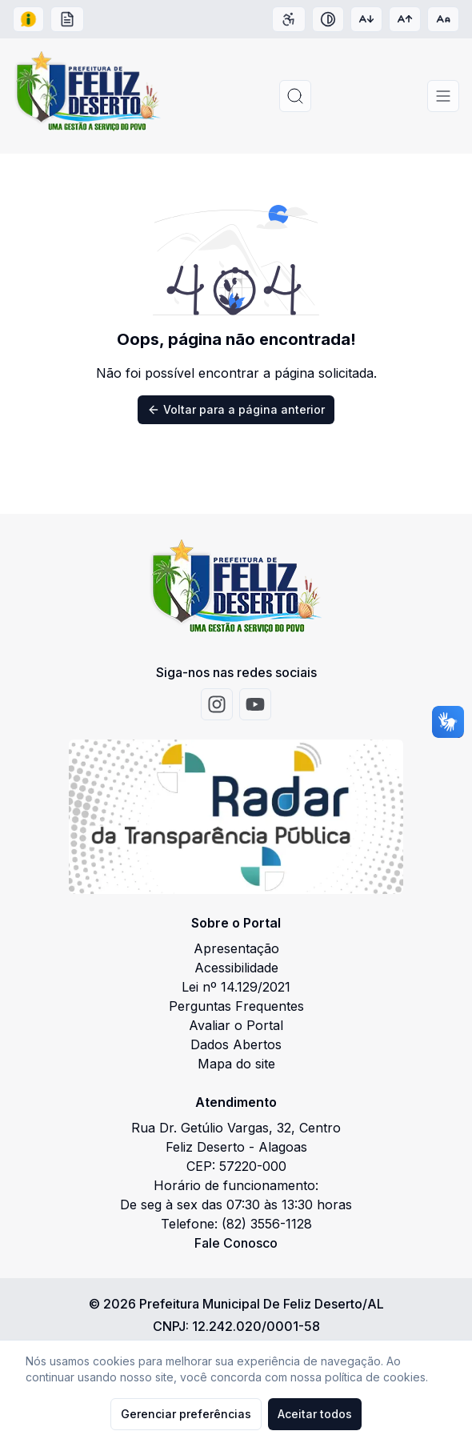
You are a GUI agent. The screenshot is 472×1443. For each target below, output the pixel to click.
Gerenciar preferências (186, 1414)
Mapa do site (236, 1064)
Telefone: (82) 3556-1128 (236, 1224)
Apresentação (236, 948)
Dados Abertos (236, 1044)
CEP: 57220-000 (236, 1166)
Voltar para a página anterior (236, 409)
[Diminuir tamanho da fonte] (366, 19)
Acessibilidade (236, 968)
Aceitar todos (315, 1414)
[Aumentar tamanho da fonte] (405, 19)
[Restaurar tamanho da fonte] (443, 19)
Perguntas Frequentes (236, 1006)
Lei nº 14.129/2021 (236, 987)
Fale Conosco (236, 1243)
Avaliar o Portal (236, 1025)
